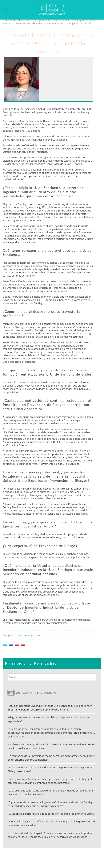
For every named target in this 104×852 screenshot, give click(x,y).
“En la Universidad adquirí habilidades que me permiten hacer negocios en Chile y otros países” (50, 769)
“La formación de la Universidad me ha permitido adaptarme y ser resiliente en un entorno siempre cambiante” (51, 757)
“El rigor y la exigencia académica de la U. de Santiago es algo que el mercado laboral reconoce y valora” (52, 823)
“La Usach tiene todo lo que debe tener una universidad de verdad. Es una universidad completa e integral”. (50, 792)
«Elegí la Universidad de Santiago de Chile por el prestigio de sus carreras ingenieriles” (50, 719)
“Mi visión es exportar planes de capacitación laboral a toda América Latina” (51, 813)
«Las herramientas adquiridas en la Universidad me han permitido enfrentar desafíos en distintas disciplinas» (51, 746)
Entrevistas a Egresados (28, 635)
